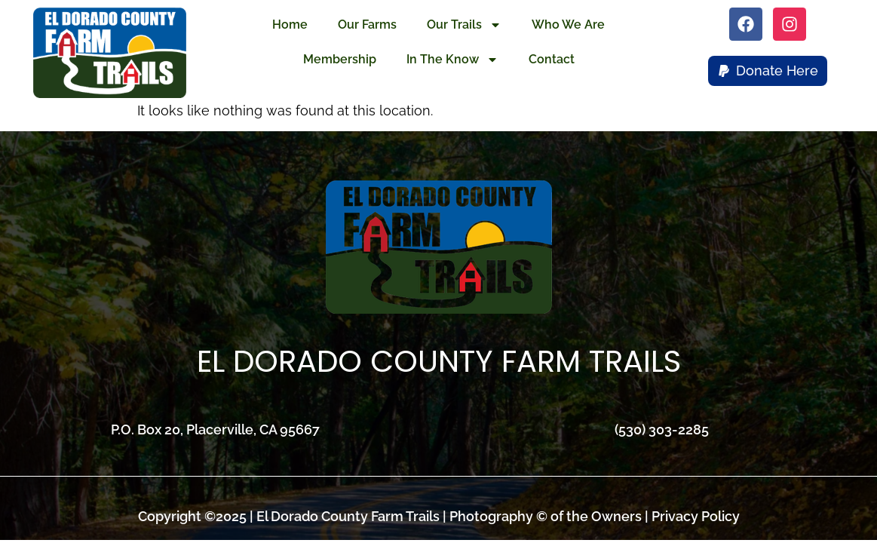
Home (290, 24)
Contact (552, 59)
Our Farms (367, 24)
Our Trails (464, 24)
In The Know (452, 59)
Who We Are (568, 24)
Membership (339, 59)
